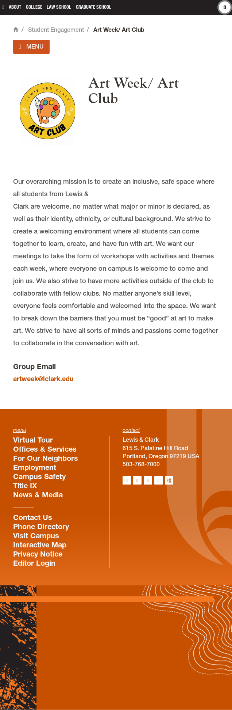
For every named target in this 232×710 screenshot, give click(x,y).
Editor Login (34, 563)
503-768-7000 (141, 464)
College (34, 7)
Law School (59, 7)
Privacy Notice (37, 554)
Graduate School (93, 7)
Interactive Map (39, 544)
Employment (34, 467)
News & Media (38, 494)
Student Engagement (56, 29)
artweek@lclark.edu (43, 379)
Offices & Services (45, 449)
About (15, 7)
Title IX (25, 485)
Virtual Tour (33, 440)
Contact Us (32, 517)
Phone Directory (41, 526)
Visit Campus (36, 535)
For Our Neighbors (45, 458)
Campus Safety (39, 476)
